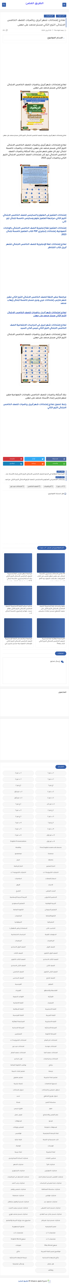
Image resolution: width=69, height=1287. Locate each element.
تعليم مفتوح (18, 1078)
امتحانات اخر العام (50, 1040)
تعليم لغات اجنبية (18, 1071)
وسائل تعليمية (18, 1264)
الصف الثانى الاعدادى (18, 966)
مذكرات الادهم (18, 1165)
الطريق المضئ (34, 3)
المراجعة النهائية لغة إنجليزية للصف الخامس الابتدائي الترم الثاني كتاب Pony (52, 641)
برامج (51, 1065)
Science (50, 854)
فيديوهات (18, 1121)
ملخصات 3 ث (51, 1239)
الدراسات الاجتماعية (18, 935)
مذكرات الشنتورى (18, 1171)
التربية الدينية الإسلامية (18, 897)
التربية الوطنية (50, 904)
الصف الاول (51, 947)
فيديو (51, 1121)
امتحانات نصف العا (51, 1053)
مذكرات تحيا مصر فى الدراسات (50, 1183)
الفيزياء (18, 991)
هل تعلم (51, 1264)
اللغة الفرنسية (18, 1015)
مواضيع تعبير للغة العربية (50, 1252)
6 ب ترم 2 (18, 835)
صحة (18, 1102)
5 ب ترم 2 (61, 16)
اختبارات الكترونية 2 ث (51, 872)
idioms (50, 860)
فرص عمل (18, 1115)
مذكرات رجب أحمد (18, 1183)
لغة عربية (18, 1152)
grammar (18, 854)
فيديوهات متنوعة (50, 1127)
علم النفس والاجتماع (50, 1115)
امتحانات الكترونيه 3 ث (18, 1040)
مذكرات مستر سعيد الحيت (18, 1208)
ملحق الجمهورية (18, 1227)
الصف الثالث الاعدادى (50, 959)
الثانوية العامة (18, 910)
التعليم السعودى (18, 904)
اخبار (18, 860)
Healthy (18, 848)
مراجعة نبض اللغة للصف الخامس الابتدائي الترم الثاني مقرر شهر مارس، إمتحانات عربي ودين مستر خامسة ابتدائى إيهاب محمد (36, 300)
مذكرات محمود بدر (50, 1202)
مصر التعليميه (50, 1227)
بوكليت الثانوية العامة (18, 1065)
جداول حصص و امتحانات (51, 1090)
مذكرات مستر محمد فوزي (18, 1214)
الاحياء (50, 885)
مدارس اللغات (51, 1158)
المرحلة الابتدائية (51, 1028)
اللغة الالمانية (18, 1003)
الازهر (18, 885)
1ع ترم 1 (50, 785)
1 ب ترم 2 (18, 773)
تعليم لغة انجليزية (50, 1078)
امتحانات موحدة (50, 1046)
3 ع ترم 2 (18, 817)
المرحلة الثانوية (50, 1034)
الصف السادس (18, 978)
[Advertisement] (34, 63)
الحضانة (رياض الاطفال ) (18, 928)
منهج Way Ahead (50, 1245)
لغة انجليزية (50, 1152)
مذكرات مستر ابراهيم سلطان (18, 1202)
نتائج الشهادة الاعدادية (50, 1258)
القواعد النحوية (18, 997)
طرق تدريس (18, 1109)
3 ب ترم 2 (51, 817)
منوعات (18, 1245)
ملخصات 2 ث (18, 1233)
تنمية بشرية (18, 1084)
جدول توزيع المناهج (51, 1096)
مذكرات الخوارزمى (51, 1171)
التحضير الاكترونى (51, 897)
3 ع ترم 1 (51, 823)
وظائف (50, 1270)
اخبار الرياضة (18, 866)
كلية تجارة (18, 1140)
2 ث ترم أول (18, 798)
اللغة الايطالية (18, 1009)
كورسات (51, 1146)
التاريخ (18, 891)
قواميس (18, 1133)
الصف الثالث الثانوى (18, 959)
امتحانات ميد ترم (17, 486)
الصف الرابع (50, 978)
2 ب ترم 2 (51, 792)
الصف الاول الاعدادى (18, 947)
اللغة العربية (50, 1015)
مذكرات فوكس (50, 1196)
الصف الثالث (18, 953)
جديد (18, 1096)
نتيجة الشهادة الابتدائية (18, 1258)
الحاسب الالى (50, 928)
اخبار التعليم (50, 866)
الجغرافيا (50, 922)
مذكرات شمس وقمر (18, 1189)
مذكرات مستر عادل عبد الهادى (51, 1214)
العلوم (50, 984)
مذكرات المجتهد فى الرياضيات (18, 1177)
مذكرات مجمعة (18, 1196)
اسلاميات (18, 879)
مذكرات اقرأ (51, 1165)
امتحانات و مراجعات (50, 1059)
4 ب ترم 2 (51, 829)
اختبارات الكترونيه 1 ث (18, 872)
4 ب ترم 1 (18, 823)
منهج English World (18, 1239)
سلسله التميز (51, 1102)
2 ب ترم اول (18, 792)
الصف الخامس (34, 486)
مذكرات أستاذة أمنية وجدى (18, 1158)
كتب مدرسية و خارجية (51, 1140)
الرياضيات (49, 16)
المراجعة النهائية (18, 1022)
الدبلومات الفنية (50, 935)
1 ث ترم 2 (18, 779)
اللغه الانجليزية (50, 1022)
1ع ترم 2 (18, 785)
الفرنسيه (18, 984)
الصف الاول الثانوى (50, 953)
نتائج (18, 1252)
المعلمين (18, 1034)
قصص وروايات (18, 1127)
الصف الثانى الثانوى (50, 972)
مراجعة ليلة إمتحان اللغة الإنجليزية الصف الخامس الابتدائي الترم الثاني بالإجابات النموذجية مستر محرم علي (18, 641)
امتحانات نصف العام (18, 1053)
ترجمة (51, 1071)
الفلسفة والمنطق (50, 991)
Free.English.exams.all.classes (51, 848)
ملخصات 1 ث (50, 1233)
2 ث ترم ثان (51, 804)
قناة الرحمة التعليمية (51, 1133)
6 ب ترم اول (51, 841)
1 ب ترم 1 (51, 773)
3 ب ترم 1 (18, 810)
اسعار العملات (50, 879)
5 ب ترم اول (51, 835)
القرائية (50, 997)
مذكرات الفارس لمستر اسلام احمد (50, 1177)
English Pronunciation (18, 841)
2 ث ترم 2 (51, 798)
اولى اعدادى (18, 1059)
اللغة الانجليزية (50, 1009)
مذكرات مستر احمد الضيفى (50, 1208)
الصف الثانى (50, 966)
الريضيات (18, 941)
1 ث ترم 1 (51, 779)
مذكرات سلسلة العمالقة (51, 1189)
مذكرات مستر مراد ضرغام (50, 1220)
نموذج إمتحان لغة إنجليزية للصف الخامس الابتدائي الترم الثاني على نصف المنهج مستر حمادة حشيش (51, 608)
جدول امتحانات (18, 1090)
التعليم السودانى (51, 910)
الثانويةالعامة (51, 916)
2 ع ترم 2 (51, 810)
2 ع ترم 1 (18, 804)
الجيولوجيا (18, 922)
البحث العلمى (51, 891)
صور (50, 1109)
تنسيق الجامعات (51, 1084)
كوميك (18, 1146)
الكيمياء (51, 1003)
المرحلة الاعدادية (18, 1028)
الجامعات (18, 916)
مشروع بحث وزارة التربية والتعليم (18, 1220)
